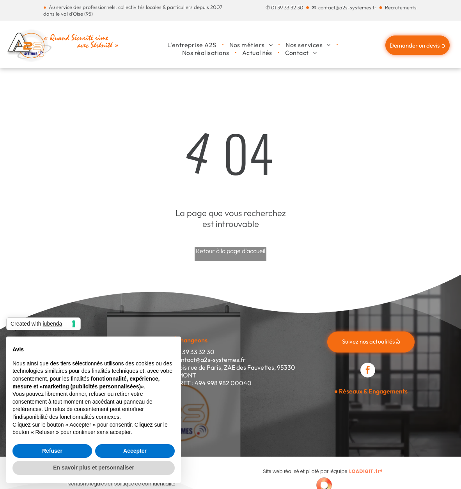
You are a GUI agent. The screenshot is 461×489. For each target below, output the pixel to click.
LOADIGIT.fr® (366, 471)
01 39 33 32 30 (287, 7)
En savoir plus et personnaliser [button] (93, 467)
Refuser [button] (52, 451)
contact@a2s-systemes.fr (347, 7)
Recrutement (399, 7)
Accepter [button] (135, 451)
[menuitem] (192, 45)
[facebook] (367, 371)
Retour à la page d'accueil (230, 251)
